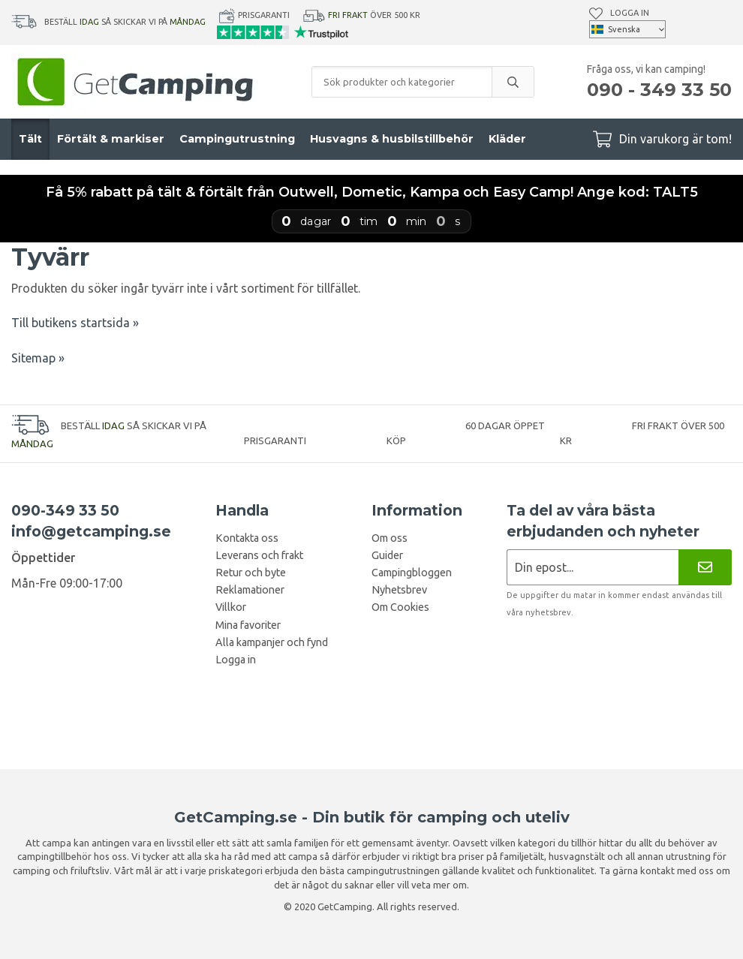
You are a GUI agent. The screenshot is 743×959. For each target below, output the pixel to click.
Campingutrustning (237, 139)
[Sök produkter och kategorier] (402, 82)
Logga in (629, 12)
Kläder (507, 139)
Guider (387, 555)
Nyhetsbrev (399, 590)
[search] (513, 82)
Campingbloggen (412, 573)
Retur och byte (250, 573)
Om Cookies (400, 607)
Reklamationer (249, 590)
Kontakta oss (246, 538)
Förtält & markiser (110, 139)
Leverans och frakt (259, 555)
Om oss (390, 538)
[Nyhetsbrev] (705, 567)
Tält (30, 139)
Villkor (230, 607)
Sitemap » (38, 358)
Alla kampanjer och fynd (271, 642)
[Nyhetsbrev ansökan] (592, 567)
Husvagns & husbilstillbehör (392, 139)
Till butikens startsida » (75, 322)
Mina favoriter (248, 625)
